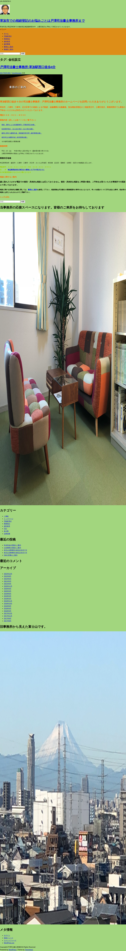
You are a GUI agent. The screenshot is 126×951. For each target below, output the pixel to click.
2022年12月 (8, 574)
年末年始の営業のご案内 (12, 545)
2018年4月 (7, 608)
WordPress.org (9, 943)
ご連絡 (6, 516)
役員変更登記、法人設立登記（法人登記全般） (18, 129)
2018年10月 (8, 603)
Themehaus (29, 950)
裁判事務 (7, 44)
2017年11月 (8, 616)
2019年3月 (7, 598)
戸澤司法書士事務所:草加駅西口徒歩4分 (27, 67)
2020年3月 (7, 591)
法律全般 (7, 533)
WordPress (12, 950)
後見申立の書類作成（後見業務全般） (15, 137)
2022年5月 (7, 579)
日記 (5, 528)
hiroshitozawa (17, 73)
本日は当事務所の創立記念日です (15, 550)
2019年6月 (7, 593)
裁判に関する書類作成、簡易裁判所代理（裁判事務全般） (22, 133)
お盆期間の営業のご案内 (12, 548)
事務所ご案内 (8, 49)
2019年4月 (7, 596)
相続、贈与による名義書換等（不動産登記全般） (19, 125)
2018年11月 (8, 601)
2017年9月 (7, 618)
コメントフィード (10, 940)
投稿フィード (8, 938)
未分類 (6, 531)
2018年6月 (7, 606)
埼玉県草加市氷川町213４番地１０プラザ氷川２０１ (26, 170)
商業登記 (7, 39)
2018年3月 (7, 611)
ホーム (6, 33)
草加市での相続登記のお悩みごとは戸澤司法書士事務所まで (42, 20)
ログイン (7, 935)
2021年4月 (7, 584)
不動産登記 (8, 36)
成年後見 (7, 41)
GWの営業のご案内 (10, 555)
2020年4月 (7, 588)
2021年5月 (7, 581)
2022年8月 (7, 576)
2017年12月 (8, 613)
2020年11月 (8, 586)
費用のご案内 (8, 47)
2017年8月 (7, 621)
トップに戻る (4, 197)
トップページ (8, 519)
